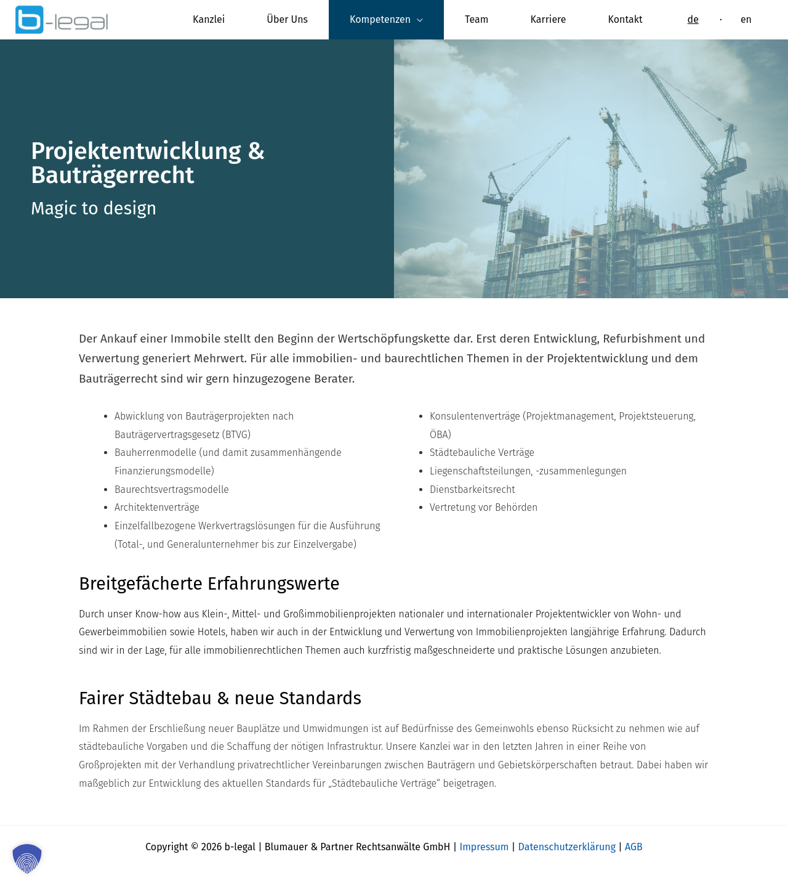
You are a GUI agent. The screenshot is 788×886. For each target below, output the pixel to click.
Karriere (548, 19)
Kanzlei (209, 19)
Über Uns (287, 19)
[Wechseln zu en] (746, 19)
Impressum (484, 847)
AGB (634, 847)
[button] (27, 859)
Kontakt (625, 19)
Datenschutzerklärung (567, 847)
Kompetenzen (380, 19)
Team (476, 19)
